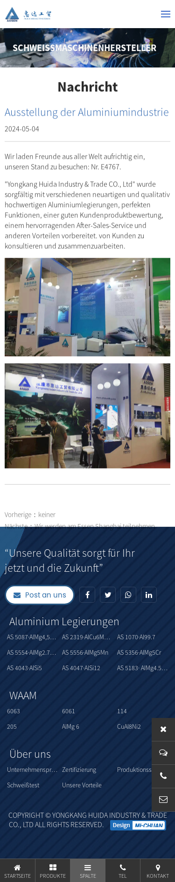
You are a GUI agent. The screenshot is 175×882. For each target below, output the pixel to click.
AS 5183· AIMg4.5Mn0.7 (143, 668)
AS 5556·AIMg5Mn (85, 652)
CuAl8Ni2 (129, 726)
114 (122, 711)
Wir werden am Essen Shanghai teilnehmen (95, 535)
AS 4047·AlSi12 (81, 668)
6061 (68, 711)
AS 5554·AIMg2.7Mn (32, 652)
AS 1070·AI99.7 (136, 637)
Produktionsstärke (141, 769)
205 (12, 726)
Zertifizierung (79, 769)
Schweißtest (23, 785)
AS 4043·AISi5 (24, 668)
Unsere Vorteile (82, 785)
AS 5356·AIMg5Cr (139, 652)
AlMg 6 (70, 726)
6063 (13, 711)
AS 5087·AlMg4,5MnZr (33, 637)
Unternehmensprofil (33, 769)
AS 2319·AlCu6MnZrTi (88, 637)
